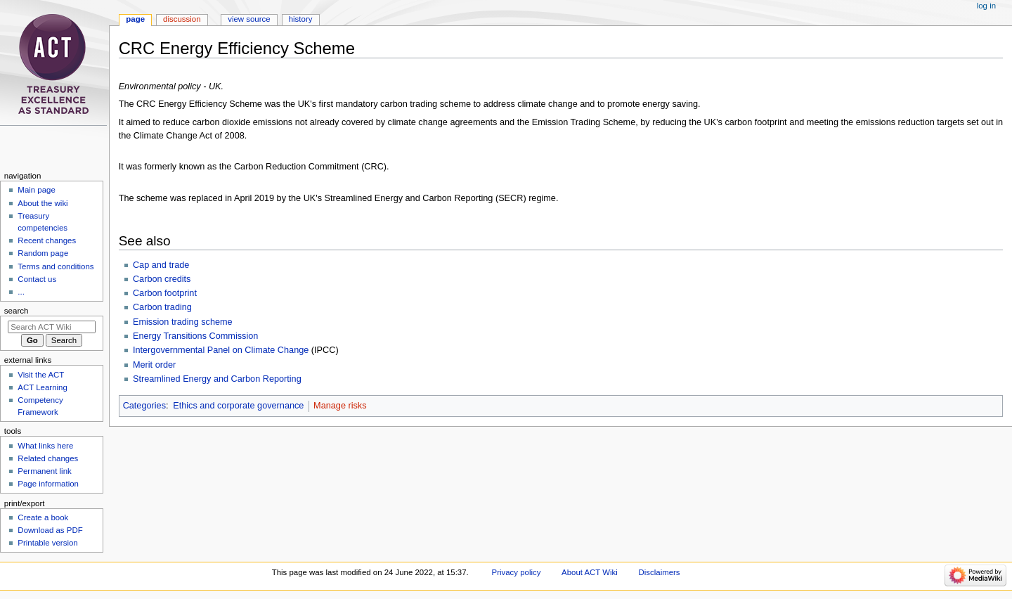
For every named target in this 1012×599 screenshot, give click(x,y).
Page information (48, 483)
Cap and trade (161, 265)
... (21, 292)
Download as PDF (50, 530)
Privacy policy (516, 572)
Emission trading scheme (183, 322)
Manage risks (339, 406)
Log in (986, 5)
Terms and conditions (55, 266)
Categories (144, 406)
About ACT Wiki (590, 572)
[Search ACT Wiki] (52, 327)
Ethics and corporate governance (238, 406)
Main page (37, 190)
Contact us (37, 279)
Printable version (47, 543)
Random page (43, 253)
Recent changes (47, 240)
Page (135, 19)
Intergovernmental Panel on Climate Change (221, 350)
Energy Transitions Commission (195, 336)
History (301, 19)
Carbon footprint (165, 293)
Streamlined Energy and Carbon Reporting (217, 379)
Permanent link (44, 471)
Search (16, 311)
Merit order (154, 365)
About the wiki (42, 203)
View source (249, 19)
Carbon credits (162, 279)
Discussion (181, 19)
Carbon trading (162, 307)
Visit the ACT (41, 375)
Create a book (43, 517)
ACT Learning (42, 387)
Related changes (48, 458)
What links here (45, 446)
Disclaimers (659, 572)
